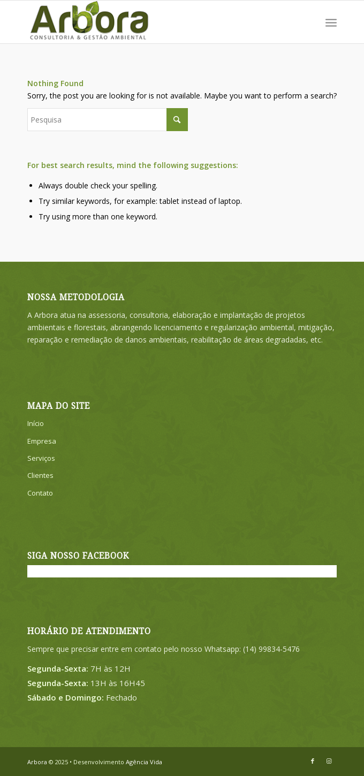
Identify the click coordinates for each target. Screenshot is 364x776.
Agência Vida (144, 762)
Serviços (41, 458)
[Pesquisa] (107, 119)
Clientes (40, 475)
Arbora (37, 762)
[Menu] (331, 22)
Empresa (41, 441)
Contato (40, 493)
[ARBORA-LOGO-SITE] (151, 22)
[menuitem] (331, 22)
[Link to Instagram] (329, 761)
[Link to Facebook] (313, 761)
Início (35, 423)
